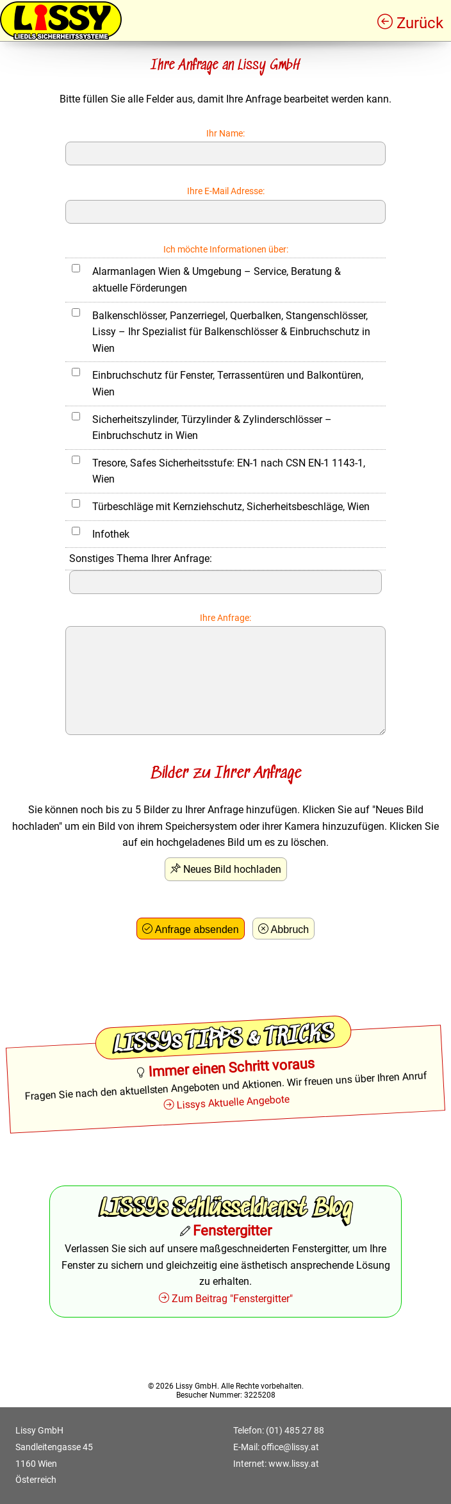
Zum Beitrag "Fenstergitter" (232, 1299)
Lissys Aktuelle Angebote (233, 1102)
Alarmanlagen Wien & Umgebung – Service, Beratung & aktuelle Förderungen (216, 279)
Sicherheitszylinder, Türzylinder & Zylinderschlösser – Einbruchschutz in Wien (212, 427)
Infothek (110, 534)
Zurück (420, 23)
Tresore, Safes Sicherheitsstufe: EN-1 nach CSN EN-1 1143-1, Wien (228, 471)
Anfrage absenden (197, 929)
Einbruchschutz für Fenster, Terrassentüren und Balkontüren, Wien (227, 383)
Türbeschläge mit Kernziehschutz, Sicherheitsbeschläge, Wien (231, 506)
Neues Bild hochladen (232, 869)
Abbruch (290, 929)
